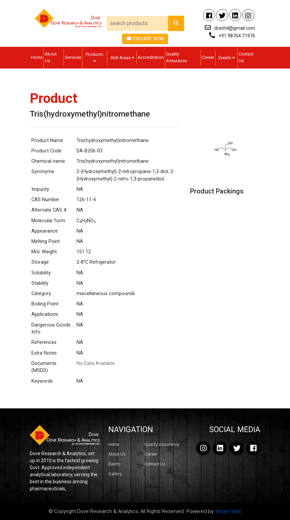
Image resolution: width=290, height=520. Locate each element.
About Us (51, 57)
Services (73, 57)
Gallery (115, 473)
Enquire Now (145, 38)
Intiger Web (229, 511)
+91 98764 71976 (237, 35)
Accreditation (151, 57)
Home (36, 57)
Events (227, 57)
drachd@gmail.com (234, 28)
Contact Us (246, 57)
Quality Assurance (176, 57)
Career (208, 57)
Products (94, 57)
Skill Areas (122, 57)
